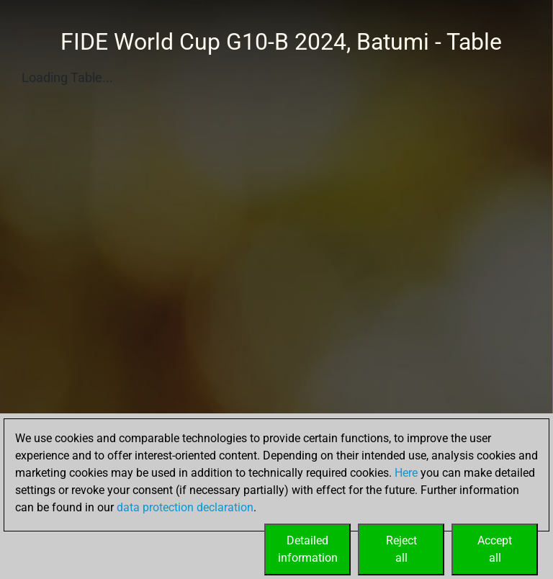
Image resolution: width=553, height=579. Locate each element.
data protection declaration (185, 507)
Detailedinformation (308, 549)
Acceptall (494, 549)
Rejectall (401, 549)
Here (406, 473)
